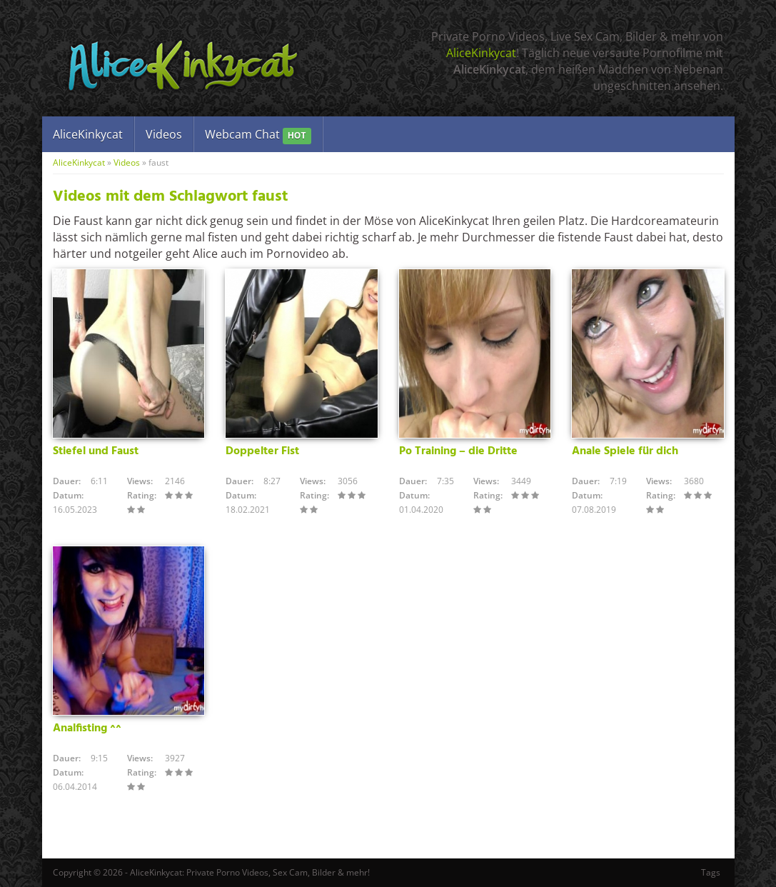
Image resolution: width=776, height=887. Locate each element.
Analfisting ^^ (87, 728)
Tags (710, 872)
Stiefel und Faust (95, 451)
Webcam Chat (258, 135)
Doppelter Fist (262, 451)
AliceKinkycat (481, 53)
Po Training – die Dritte (458, 451)
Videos (164, 134)
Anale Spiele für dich (625, 451)
